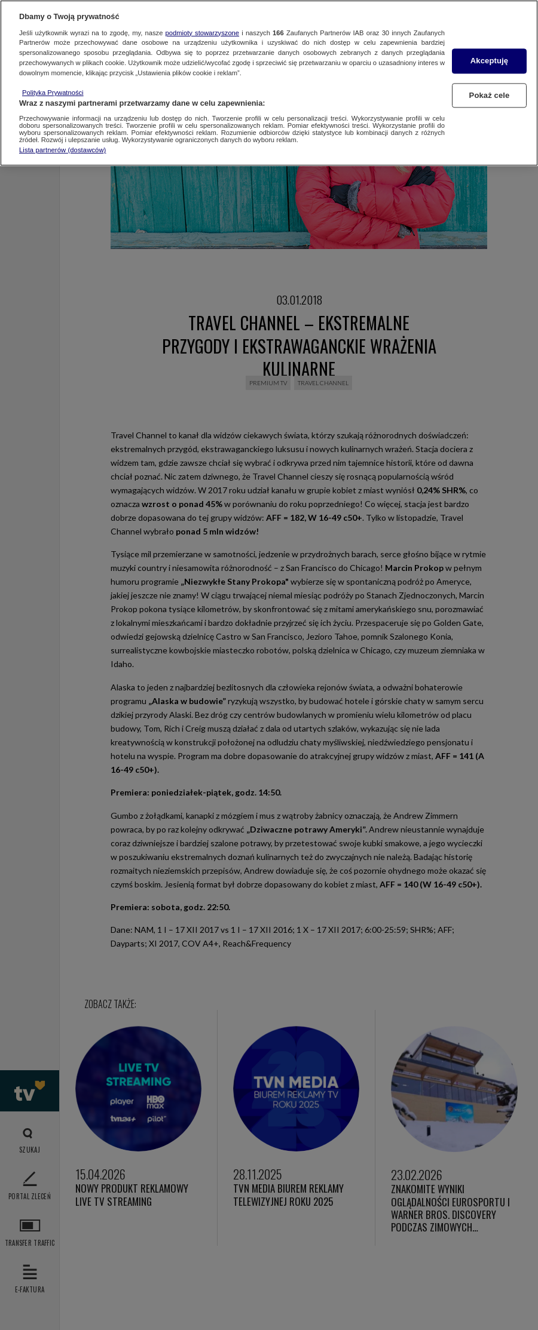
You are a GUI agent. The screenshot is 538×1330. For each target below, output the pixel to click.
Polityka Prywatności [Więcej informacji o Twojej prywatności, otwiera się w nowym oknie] (53, 92)
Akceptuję (489, 61)
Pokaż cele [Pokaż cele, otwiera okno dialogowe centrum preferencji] (489, 95)
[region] (269, 83)
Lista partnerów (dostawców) (62, 149)
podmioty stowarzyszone (203, 32)
